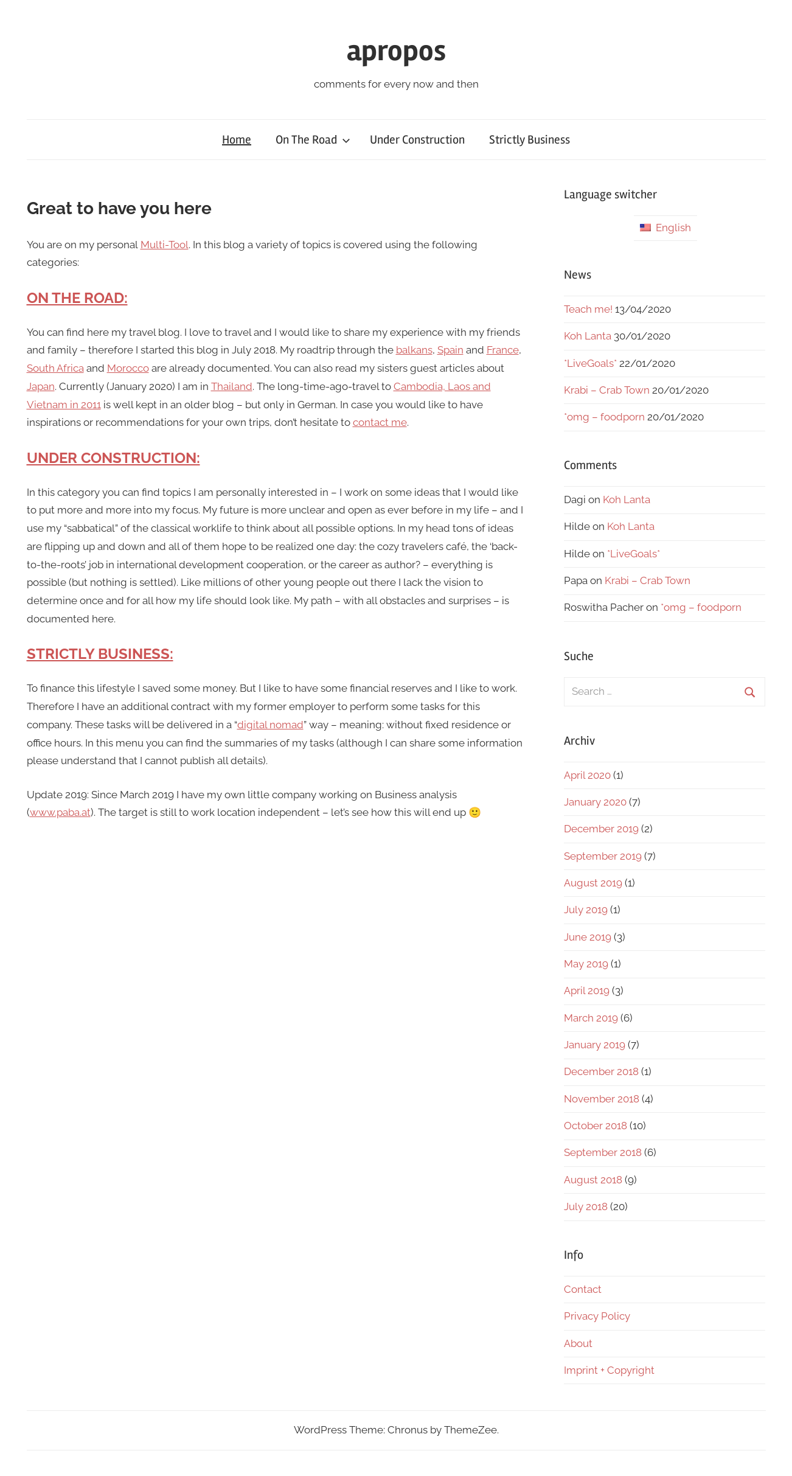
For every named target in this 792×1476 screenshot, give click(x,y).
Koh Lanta (587, 336)
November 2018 (601, 1099)
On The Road (313, 139)
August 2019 (593, 883)
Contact (583, 1289)
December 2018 (601, 1071)
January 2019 (594, 1045)
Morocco (128, 368)
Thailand (231, 386)
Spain (450, 350)
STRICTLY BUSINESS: (100, 654)
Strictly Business (529, 139)
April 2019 (587, 990)
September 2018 (603, 1152)
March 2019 (591, 1018)
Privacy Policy (597, 1316)
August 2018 (593, 1180)
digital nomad (270, 725)
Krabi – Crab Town (607, 390)
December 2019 (601, 829)
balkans (414, 350)
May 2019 (586, 964)
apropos (396, 51)
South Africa (55, 368)
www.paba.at (60, 812)
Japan (41, 386)
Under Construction (417, 139)
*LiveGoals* (590, 363)
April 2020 (587, 775)
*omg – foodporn (604, 417)
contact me (380, 422)
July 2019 (586, 909)
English (665, 227)
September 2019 (603, 856)
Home (236, 139)
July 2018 (586, 1206)
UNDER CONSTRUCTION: (113, 458)
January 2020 (595, 802)
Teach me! (588, 309)
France (503, 350)
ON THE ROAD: (77, 298)
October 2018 (595, 1125)
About (578, 1343)
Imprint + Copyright (609, 1370)
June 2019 (587, 937)
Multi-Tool (165, 244)
